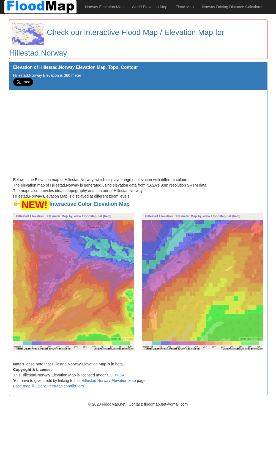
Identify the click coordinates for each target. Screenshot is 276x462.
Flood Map (185, 7)
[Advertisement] (138, 135)
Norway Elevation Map (104, 7)
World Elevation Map (149, 7)
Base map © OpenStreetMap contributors (48, 386)
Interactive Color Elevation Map (90, 204)
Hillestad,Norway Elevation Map (108, 380)
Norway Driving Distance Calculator (232, 7)
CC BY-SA (116, 375)
